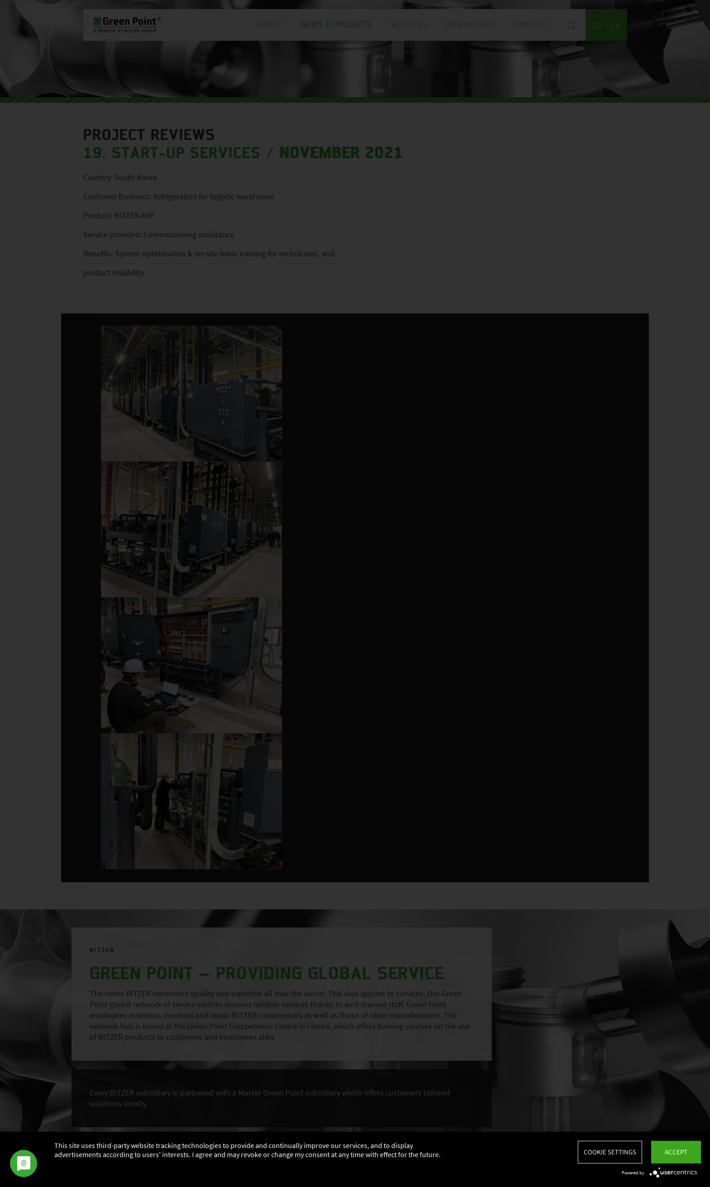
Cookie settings (610, 1152)
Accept (676, 1152)
